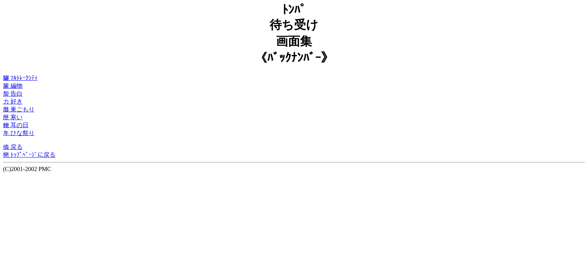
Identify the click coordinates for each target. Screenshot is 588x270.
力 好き (12, 101)
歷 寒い (12, 117)
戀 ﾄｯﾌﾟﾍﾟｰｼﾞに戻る (29, 155)
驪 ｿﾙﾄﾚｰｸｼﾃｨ (20, 78)
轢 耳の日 (15, 125)
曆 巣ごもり (18, 109)
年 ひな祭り (18, 133)
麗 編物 (12, 85)
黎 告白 (12, 93)
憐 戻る (12, 147)
